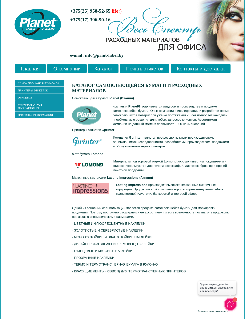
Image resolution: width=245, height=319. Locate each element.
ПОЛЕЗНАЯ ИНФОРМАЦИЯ (35, 115)
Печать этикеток (144, 69)
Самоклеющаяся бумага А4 (38, 83)
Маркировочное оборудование (30, 106)
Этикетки (25, 97)
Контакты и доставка (200, 69)
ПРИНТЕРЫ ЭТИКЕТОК (33, 90)
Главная (30, 69)
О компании (67, 69)
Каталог (103, 69)
